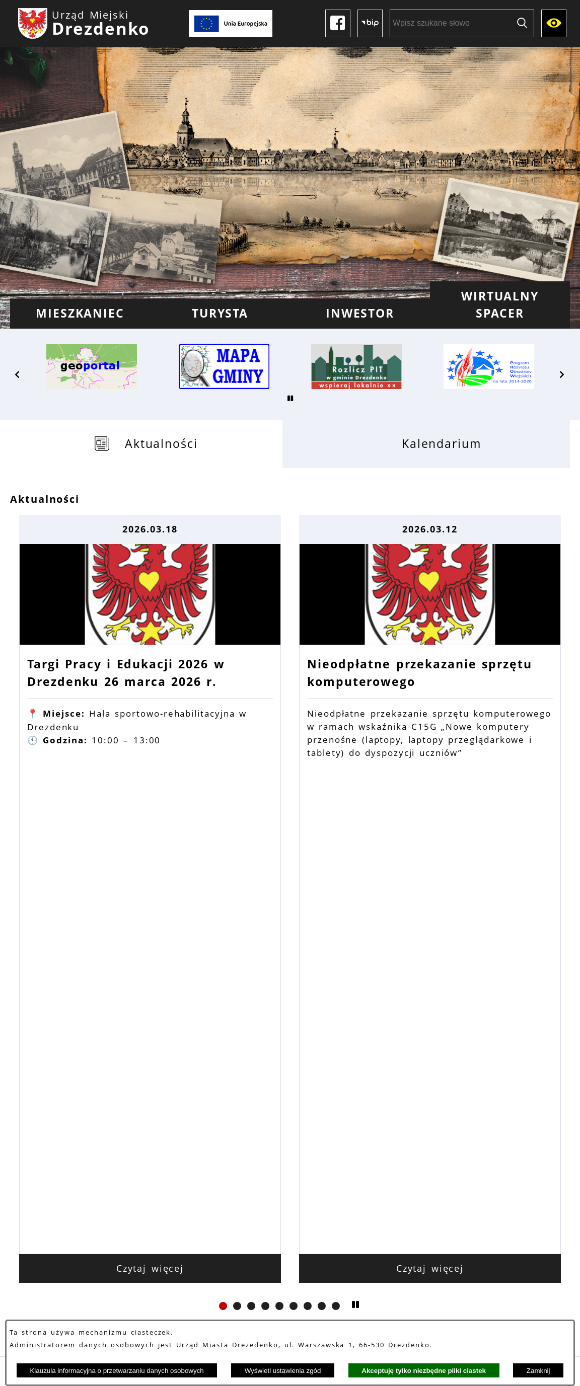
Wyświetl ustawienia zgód (283, 1370)
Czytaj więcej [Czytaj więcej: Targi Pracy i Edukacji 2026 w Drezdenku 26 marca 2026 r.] (150, 874)
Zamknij (538, 1370)
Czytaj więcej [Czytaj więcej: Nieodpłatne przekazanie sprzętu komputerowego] (430, 874)
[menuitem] (80, 313)
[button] (17, 374)
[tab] (146, 444)
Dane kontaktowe (147, 1258)
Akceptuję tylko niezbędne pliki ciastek (423, 1370)
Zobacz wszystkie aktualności (290, 947)
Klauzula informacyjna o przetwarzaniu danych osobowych (116, 1370)
